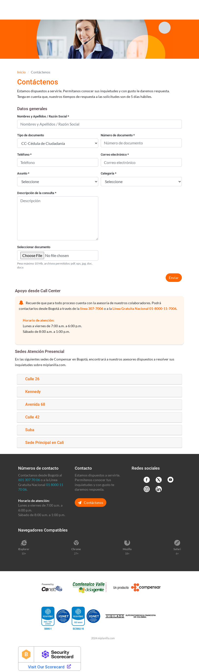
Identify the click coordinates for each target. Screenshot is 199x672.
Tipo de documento (30, 135)
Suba (29, 430)
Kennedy (33, 391)
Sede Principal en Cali (44, 442)
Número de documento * (118, 135)
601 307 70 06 (29, 480)
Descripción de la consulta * (36, 193)
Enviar (174, 278)
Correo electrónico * (115, 154)
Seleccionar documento (33, 247)
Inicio (21, 72)
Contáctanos (90, 502)
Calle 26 (32, 379)
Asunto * (23, 173)
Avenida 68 (35, 404)
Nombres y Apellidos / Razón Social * (43, 116)
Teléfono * (24, 154)
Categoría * (108, 173)
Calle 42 (32, 417)
